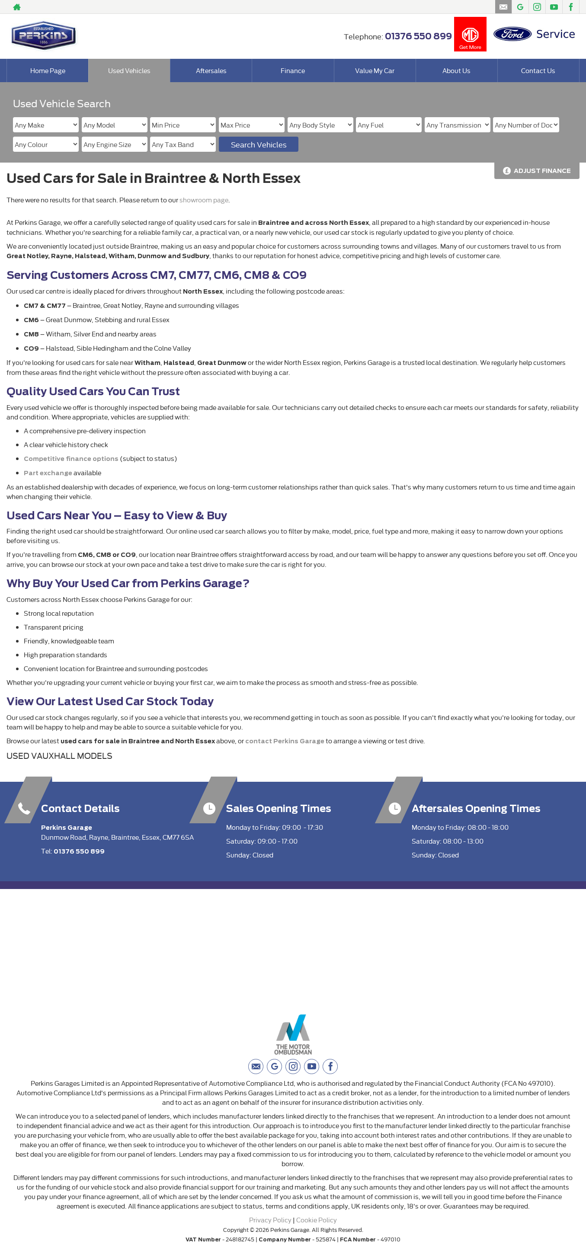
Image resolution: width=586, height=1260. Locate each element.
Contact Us (538, 70)
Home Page (47, 70)
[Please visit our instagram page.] (536, 7)
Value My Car (374, 70)
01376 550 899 (418, 36)
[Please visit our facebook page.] (570, 7)
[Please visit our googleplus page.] (520, 7)
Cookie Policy (316, 1219)
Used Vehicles (129, 70)
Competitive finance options (71, 458)
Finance (293, 70)
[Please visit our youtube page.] (553, 7)
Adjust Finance (542, 170)
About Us (456, 70)
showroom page (203, 199)
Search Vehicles (259, 144)
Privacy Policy (270, 1219)
